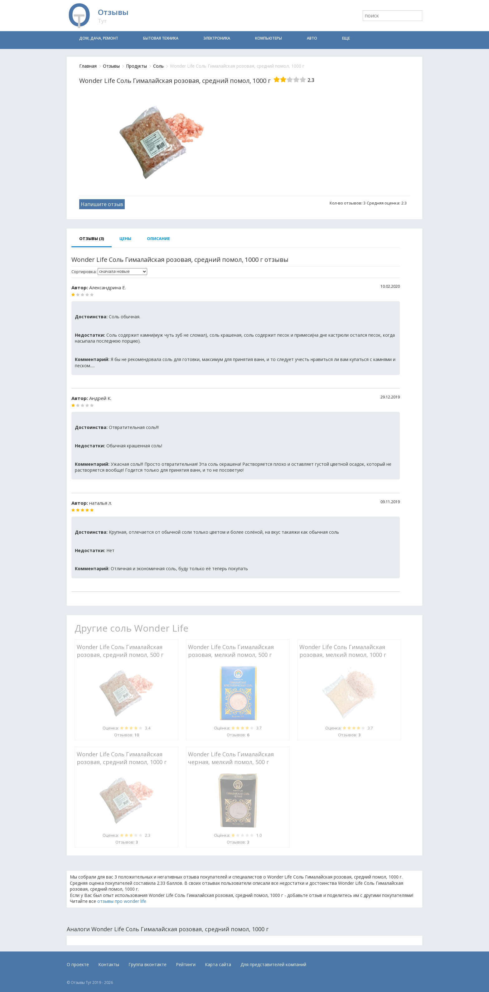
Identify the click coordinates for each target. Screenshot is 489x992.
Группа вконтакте (147, 964)
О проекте (78, 964)
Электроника (216, 38)
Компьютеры (268, 38)
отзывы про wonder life (121, 901)
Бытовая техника (160, 38)
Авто (312, 38)
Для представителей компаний (273, 964)
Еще (346, 38)
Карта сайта (218, 964)
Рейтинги (186, 964)
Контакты (108, 964)
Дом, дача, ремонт (98, 38)
